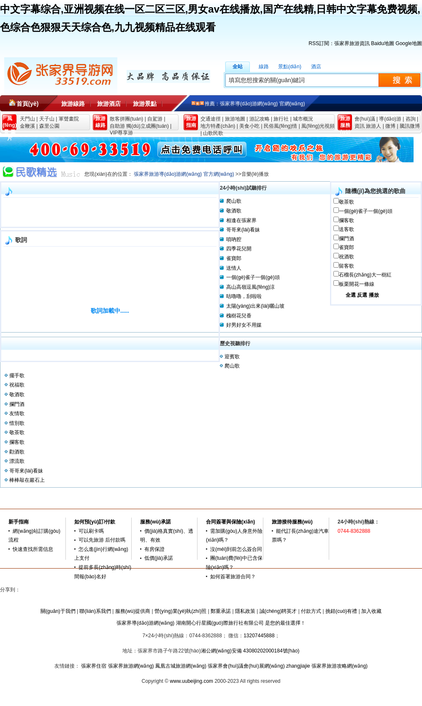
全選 (351, 295)
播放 (374, 295)
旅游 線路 (100, 121)
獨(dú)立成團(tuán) (147, 126)
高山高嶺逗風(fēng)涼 (250, 287)
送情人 (233, 268)
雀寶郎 (346, 247)
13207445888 (258, 636)
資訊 (359, 126)
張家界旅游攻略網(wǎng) (339, 666)
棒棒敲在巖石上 (27, 480)
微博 (390, 126)
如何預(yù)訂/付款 (94, 522)
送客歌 (346, 229)
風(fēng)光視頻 (318, 126)
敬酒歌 (233, 211)
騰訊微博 (410, 126)
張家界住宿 (93, 666)
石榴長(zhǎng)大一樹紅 (365, 275)
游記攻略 (259, 119)
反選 (362, 295)
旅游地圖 (235, 119)
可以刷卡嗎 (91, 531)
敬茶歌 (346, 202)
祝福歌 (16, 385)
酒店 (316, 67)
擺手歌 (16, 376)
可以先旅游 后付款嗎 (101, 540)
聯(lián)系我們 (95, 611)
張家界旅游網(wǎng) (131, 666)
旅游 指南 (191, 121)
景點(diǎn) (289, 67)
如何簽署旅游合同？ (233, 577)
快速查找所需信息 (33, 549)
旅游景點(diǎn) (145, 106)
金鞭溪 (27, 126)
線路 (264, 67)
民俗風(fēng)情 (280, 126)
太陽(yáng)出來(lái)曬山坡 (255, 306)
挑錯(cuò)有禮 (341, 611)
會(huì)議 (364, 119)
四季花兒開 (239, 249)
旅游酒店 (109, 103)
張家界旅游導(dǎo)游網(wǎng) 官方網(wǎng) (184, 174)
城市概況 (303, 119)
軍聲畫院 (69, 119)
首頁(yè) (27, 103)
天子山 (46, 119)
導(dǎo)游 (390, 119)
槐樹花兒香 (239, 316)
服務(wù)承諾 (155, 522)
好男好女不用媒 (244, 325)
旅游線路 (73, 103)
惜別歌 (16, 423)
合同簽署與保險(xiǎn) (230, 522)
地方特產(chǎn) (217, 126)
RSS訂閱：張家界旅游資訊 (339, 43)
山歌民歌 (213, 133)
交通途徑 (210, 119)
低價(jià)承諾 (158, 558)
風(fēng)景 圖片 (9, 123)
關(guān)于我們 (58, 611)
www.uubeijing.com (191, 681)
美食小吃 (249, 126)
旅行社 (281, 119)
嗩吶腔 (233, 239)
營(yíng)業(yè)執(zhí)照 (180, 611)
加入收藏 (371, 611)
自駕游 (154, 119)
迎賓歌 (232, 357)
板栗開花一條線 (356, 284)
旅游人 (373, 126)
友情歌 (16, 413)
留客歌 (346, 266)
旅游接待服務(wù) (292, 522)
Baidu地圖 (382, 43)
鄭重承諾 (221, 611)
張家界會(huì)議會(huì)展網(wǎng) (246, 666)
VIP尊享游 (121, 133)
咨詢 (411, 119)
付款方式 (311, 611)
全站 (238, 67)
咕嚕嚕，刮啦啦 (244, 296)
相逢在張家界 (241, 220)
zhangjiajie (298, 666)
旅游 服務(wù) (345, 123)
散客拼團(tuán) (126, 119)
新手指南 (18, 522)
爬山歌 (233, 201)
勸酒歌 (16, 452)
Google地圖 (408, 43)
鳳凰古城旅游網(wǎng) (180, 666)
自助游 (117, 126)
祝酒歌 (346, 257)
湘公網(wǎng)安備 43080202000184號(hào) (250, 651)
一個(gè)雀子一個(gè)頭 (365, 211)
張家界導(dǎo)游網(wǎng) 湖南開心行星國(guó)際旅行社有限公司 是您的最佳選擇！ (211, 623)
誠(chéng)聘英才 (278, 611)
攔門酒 (346, 239)
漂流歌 (16, 461)
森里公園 (49, 126)
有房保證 (154, 549)
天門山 (27, 119)
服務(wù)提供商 (132, 611)
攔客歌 (346, 220)
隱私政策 (245, 611)
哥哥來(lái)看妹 (243, 230)
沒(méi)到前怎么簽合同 (236, 549)
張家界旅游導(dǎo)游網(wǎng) (60, 75)
